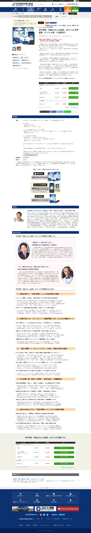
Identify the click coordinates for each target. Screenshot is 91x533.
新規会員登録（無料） (73, 4)
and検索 (60, 13)
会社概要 (20, 525)
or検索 (66, 13)
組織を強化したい (16, 60)
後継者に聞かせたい (17, 65)
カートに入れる (73, 88)
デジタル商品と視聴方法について (30, 155)
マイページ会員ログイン (58, 4)
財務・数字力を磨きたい (26, 62)
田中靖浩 (55, 36)
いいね (54, 514)
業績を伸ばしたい (25, 60)
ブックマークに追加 (44, 111)
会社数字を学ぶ (16, 57)
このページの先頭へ (45, 488)
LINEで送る (67, 111)
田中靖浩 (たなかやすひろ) (34, 210)
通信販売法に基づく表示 (58, 525)
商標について (69, 525)
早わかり (26, 57)
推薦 (22, 57)
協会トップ (39, 518)
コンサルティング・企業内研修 (52, 518)
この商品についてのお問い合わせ (72, 107)
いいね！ (53, 111)
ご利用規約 (35, 525)
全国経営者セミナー (67, 518)
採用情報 (27, 525)
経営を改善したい (16, 62)
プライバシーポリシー (45, 525)
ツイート (60, 111)
